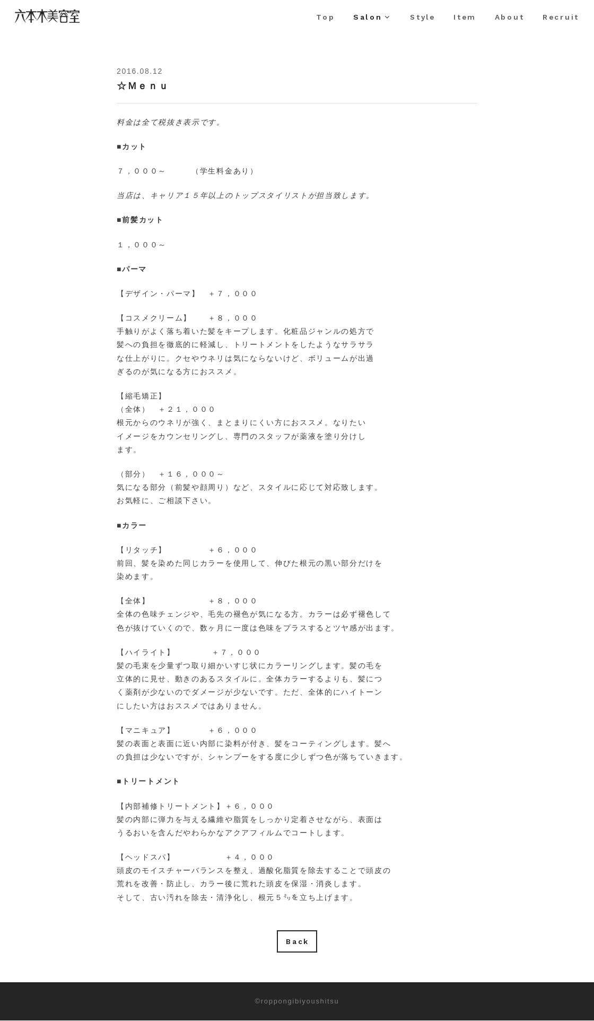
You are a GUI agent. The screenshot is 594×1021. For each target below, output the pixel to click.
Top (321, 17)
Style (420, 17)
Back (297, 941)
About (508, 17)
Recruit (560, 17)
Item (463, 17)
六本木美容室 (60, 23)
